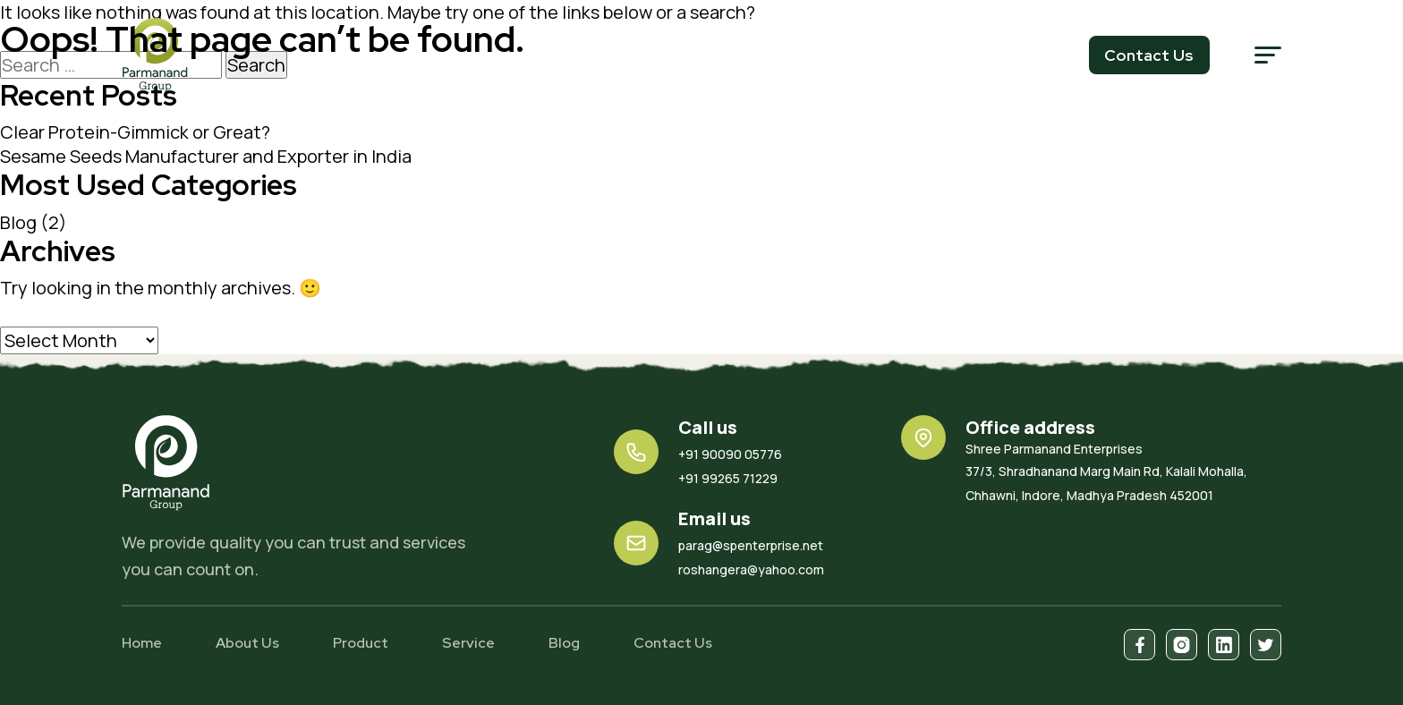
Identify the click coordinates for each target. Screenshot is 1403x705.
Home (142, 642)
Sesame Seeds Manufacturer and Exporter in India (206, 156)
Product (360, 642)
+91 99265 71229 (728, 478)
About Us (247, 642)
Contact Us (672, 642)
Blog (18, 222)
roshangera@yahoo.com (751, 569)
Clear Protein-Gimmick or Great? (135, 132)
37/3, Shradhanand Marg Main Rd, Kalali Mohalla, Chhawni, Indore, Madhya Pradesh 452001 (1123, 472)
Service (468, 642)
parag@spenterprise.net (750, 545)
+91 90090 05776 (730, 454)
